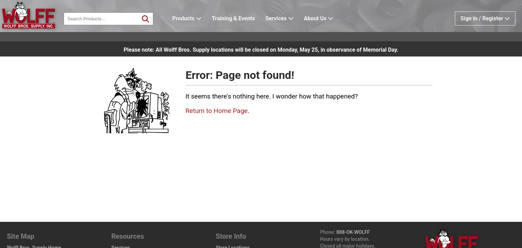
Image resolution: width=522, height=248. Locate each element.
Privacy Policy (231, 237)
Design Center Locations (245, 217)
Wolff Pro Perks (27, 237)
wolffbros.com (381, 229)
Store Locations (233, 210)
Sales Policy (229, 231)
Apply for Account (130, 217)
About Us (329, 29)
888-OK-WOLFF (353, 194)
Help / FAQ (122, 237)
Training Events (128, 224)
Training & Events (244, 29)
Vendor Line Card (129, 231)
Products (197, 29)
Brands (14, 224)
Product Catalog (24, 217)
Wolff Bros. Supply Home (34, 210)
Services (290, 29)
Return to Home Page (217, 111)
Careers (224, 224)
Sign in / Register (485, 29)
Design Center (25, 231)
